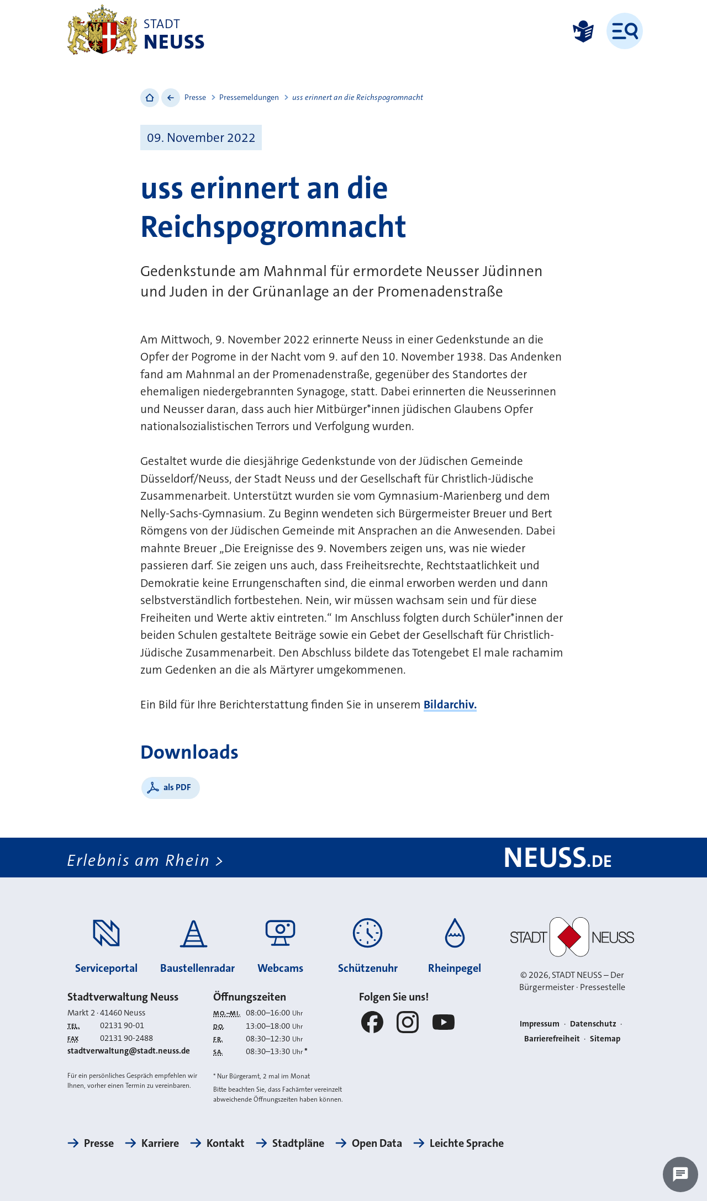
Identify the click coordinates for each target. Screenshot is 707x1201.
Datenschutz (593, 1023)
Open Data (377, 1143)
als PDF (177, 787)
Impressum (540, 1023)
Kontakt (226, 1143)
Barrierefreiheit (552, 1038)
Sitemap (605, 1038)
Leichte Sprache (467, 1143)
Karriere (160, 1143)
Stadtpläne (298, 1143)
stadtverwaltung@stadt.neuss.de (128, 1050)
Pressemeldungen (249, 97)
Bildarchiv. (450, 704)
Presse (195, 97)
